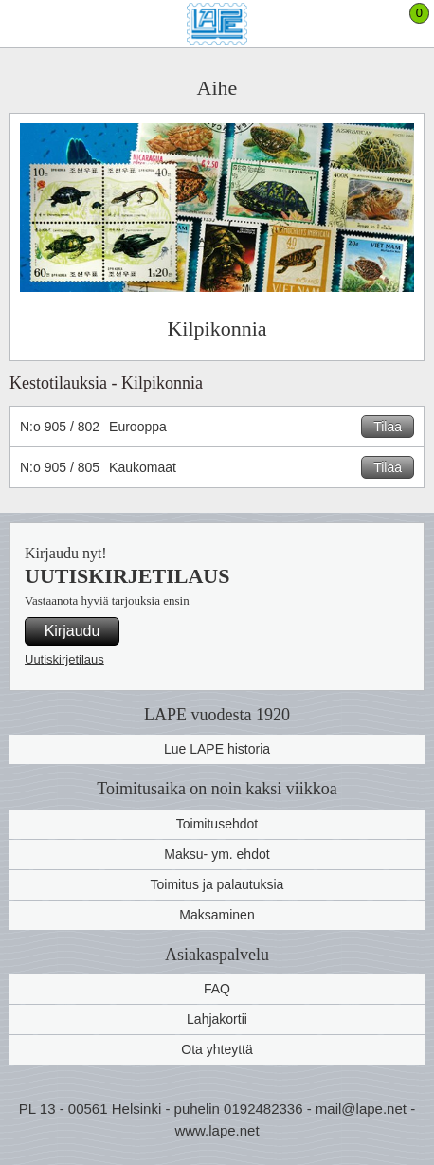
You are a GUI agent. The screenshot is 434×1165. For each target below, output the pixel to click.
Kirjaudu (72, 631)
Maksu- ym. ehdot (216, 854)
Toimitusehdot (217, 823)
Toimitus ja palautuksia (217, 884)
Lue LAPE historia (217, 748)
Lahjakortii (217, 1019)
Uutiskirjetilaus (64, 659)
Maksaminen (216, 914)
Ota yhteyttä (216, 1049)
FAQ (217, 988)
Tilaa (387, 426)
